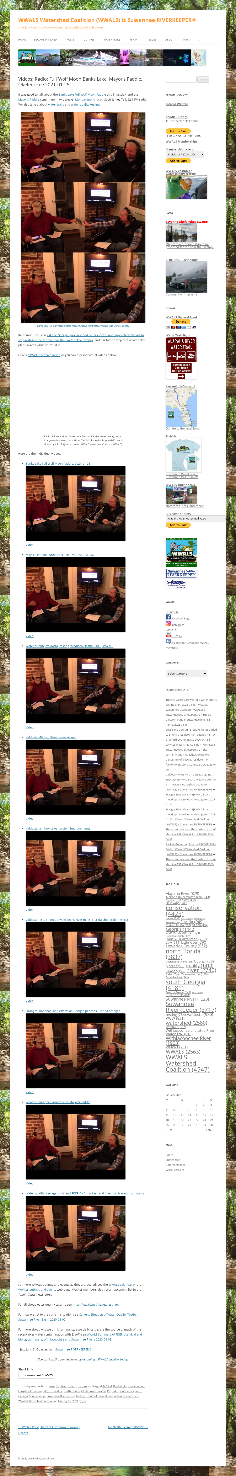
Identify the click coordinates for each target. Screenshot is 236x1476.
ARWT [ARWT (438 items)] (189, 900)
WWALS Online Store (181, 485)
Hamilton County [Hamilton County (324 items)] (178, 935)
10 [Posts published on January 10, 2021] (211, 1110)
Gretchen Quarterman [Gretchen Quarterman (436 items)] (183, 932)
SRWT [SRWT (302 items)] (197, 992)
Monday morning (87, 99)
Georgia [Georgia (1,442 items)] (180, 929)
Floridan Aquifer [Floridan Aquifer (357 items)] (178, 925)
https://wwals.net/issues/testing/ (95, 1304)
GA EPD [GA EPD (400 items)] (200, 925)
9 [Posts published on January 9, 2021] (203, 1110)
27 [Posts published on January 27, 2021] (182, 1125)
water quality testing (85, 104)
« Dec (169, 1130)
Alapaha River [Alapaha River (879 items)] (182, 893)
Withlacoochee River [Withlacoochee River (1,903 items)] (188, 1040)
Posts (70, 39)
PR (57, 1386)
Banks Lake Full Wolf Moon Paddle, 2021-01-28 (58, 463)
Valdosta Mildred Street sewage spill (51, 737)
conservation (136, 1386)
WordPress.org (175, 1170)
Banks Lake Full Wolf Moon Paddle (82, 94)
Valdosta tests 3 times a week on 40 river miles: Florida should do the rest (77, 920)
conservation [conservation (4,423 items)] (184, 911)
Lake (52, 1386)
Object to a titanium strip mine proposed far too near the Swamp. (190, 244)
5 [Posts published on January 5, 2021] (174, 1110)
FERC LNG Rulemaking (182, 260)
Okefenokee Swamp (93, 1391)
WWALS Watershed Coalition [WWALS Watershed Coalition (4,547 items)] (188, 1063)
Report (134, 39)
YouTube (174, 636)
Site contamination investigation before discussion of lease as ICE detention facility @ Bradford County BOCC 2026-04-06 (191, 759)
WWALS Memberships (181, 141)
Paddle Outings (177, 117)
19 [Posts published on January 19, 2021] (174, 1120)
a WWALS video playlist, (44, 355)
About (169, 39)
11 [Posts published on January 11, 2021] (167, 1115)
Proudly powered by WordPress (36, 1458)
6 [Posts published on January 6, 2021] (181, 1110)
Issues (152, 39)
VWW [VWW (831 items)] (175, 1018)
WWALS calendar (120, 1284)
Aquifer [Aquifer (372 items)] (173, 900)
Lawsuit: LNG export (180, 386)
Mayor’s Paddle (28, 99)
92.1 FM (107, 1386)
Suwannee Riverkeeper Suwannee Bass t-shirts (183, 474)
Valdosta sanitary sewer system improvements (58, 828)
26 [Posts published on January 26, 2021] (174, 1125)
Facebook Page (178, 618)
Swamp (72, 1386)
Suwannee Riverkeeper (61, 1396)
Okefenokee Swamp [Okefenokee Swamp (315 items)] (179, 961)
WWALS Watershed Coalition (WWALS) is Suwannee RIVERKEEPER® (107, 20)
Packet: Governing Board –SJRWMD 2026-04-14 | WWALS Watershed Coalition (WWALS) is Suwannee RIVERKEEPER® (191, 849)
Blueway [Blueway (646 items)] (176, 903)
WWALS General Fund (181, 317)
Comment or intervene (186, 292)
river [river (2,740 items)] (201, 970)
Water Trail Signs (178, 335)
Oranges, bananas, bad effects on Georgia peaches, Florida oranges (73, 1011)
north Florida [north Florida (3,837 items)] (183, 954)
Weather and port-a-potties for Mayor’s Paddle (58, 1102)
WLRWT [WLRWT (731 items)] (177, 1047)
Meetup (171, 630)
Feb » (209, 1130)
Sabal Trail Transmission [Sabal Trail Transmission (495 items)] (187, 974)
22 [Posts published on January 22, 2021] (196, 1120)
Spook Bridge (37, 1396)
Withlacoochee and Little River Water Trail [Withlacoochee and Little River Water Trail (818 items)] (190, 1032)
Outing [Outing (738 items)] (204, 961)
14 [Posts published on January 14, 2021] (189, 1115)
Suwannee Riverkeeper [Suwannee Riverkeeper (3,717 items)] (191, 1006)
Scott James (126, 1391)
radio (115, 1391)
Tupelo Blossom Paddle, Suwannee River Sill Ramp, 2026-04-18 (188, 719)
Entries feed (173, 1160)
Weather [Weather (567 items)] (176, 1027)
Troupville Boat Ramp (99, 1396)
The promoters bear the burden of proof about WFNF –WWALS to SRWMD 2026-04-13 (191, 834)
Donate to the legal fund (183, 426)
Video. (30, 545)
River (63, 1386)
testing (80, 1396)
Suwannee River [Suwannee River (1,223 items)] (187, 999)
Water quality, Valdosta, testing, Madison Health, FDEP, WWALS (69, 646)
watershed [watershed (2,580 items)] (186, 1022)
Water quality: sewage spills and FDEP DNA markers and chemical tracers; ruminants (85, 1193)
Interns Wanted (177, 104)
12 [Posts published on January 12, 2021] (174, 1115)
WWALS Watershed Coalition (36, 1401)
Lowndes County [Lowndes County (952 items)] (186, 945)
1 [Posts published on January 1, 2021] (196, 1105)
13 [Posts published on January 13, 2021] (182, 1115)
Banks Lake (120, 1386)
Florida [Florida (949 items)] (192, 921)
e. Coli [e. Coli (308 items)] (187, 918)
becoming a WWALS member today (104, 1359)
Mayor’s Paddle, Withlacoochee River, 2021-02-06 (60, 555)
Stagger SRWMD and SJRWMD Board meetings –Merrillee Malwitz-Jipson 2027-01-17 (191, 799)
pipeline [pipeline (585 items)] (175, 966)
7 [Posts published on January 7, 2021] (188, 1110)
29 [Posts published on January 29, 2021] (196, 1125)
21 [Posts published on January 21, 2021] (189, 1120)
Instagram (175, 625)
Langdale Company (30, 1391)
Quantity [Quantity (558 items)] (176, 971)
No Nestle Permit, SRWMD (128, 1427)
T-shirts (171, 436)
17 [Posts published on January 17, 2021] (211, 1115)
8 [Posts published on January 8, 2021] (196, 1110)
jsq (84, 1401)
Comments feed (176, 1165)
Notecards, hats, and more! (185, 504)
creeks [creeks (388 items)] (173, 918)
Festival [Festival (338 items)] (172, 922)
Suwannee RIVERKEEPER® (73, 1349)
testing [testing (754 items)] (176, 1014)
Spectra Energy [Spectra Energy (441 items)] (178, 992)
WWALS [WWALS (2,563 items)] (183, 1051)
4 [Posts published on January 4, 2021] (166, 1110)
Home (22, 39)
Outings (89, 39)
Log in (169, 1155)
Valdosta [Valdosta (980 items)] (200, 1014)
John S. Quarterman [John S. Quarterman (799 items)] (186, 938)
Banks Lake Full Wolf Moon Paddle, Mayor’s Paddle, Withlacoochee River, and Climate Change (83, 325)
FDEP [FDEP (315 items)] (199, 918)
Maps (186, 39)
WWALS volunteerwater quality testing (181, 172)
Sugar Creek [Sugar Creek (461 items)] (178, 995)
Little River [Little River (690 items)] (193, 942)
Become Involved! (46, 39)
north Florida (72, 1391)
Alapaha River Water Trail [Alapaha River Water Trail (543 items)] (188, 897)
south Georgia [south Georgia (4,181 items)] (185, 985)
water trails (56, 104)
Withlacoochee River (126, 1396)
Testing (82, 1386)
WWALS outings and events (37, 1289)
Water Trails (112, 39)
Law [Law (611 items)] (173, 942)
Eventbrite (172, 612)
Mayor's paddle (53, 1391)
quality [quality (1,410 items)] (199, 965)
